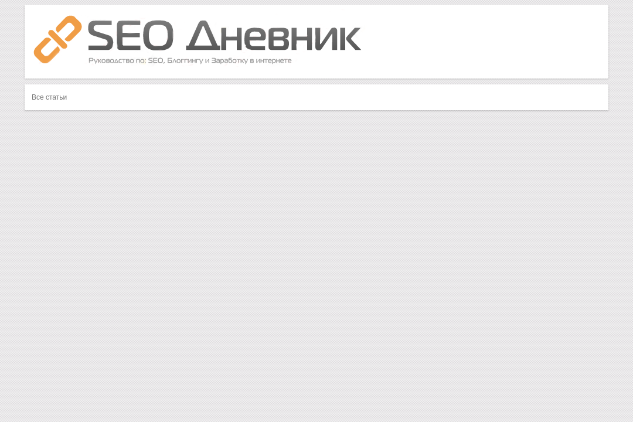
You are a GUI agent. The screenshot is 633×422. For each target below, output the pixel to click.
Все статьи (49, 97)
